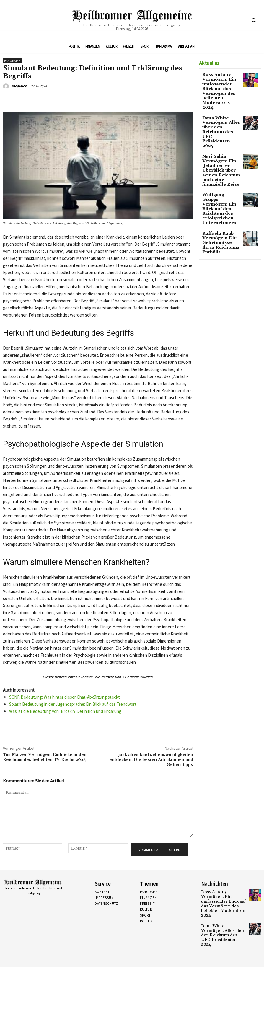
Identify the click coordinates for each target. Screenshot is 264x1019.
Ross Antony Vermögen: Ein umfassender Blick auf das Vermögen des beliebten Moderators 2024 (219, 85)
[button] (253, 20)
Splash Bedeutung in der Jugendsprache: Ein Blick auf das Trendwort (72, 704)
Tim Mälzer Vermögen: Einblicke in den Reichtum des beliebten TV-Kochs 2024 (45, 757)
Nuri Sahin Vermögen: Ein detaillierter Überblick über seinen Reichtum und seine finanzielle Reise (221, 142)
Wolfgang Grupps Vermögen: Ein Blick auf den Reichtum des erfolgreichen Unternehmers (219, 173)
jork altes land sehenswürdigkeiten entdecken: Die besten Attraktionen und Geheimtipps (151, 759)
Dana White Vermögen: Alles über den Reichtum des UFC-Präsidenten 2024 (219, 112)
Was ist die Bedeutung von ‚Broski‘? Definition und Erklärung (65, 711)
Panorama (12, 60)
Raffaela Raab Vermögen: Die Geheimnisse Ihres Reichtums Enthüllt (220, 199)
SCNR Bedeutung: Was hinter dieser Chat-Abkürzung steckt (64, 697)
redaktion (19, 86)
